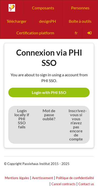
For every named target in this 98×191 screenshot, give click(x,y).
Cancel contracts (63, 184)
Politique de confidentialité (75, 178)
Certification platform (35, 32)
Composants (43, 7)
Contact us (86, 184)
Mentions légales (17, 178)
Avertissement (42, 178)
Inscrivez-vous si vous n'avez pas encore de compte (78, 124)
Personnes (80, 7)
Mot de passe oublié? (49, 114)
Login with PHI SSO (49, 92)
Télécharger (16, 21)
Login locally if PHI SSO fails (21, 118)
